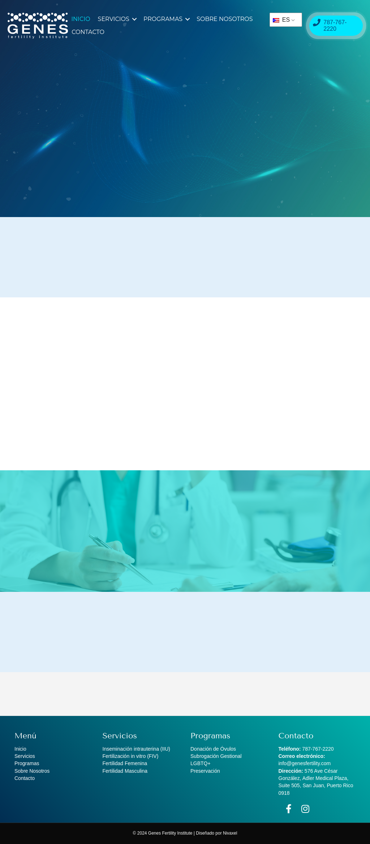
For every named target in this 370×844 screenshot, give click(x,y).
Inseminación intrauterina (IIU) (137, 749)
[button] (134, 19)
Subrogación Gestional (216, 756)
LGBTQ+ (200, 763)
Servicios (113, 19)
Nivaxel (230, 833)
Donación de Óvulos (213, 749)
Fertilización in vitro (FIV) (131, 756)
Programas (162, 19)
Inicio (80, 19)
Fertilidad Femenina (125, 763)
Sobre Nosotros (225, 19)
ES (281, 20)
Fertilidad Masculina (125, 771)
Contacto (88, 32)
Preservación (205, 771)
